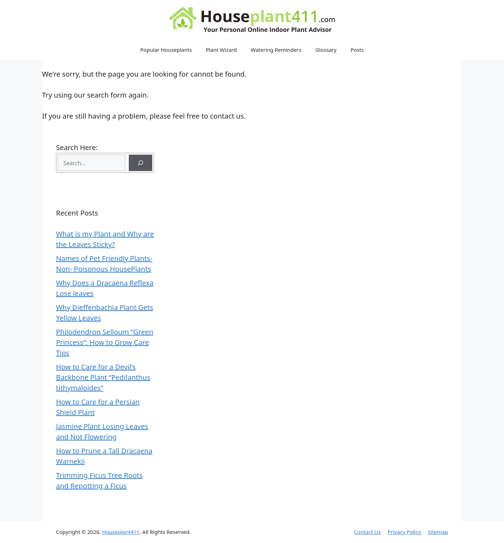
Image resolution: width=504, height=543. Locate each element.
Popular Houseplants (166, 49)
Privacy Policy (404, 531)
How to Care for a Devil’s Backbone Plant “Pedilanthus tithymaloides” (103, 377)
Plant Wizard (221, 49)
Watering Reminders (276, 49)
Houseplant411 (121, 531)
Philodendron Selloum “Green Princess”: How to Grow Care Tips (104, 342)
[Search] (140, 163)
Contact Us (367, 531)
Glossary (326, 49)
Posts (357, 49)
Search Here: (77, 147)
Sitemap (438, 531)
